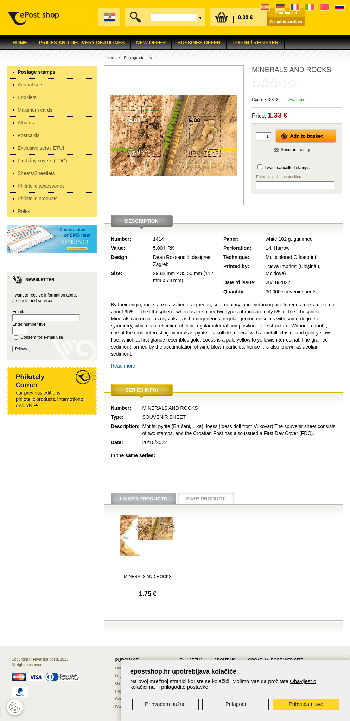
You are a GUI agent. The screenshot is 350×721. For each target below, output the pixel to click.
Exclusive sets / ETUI (41, 148)
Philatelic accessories (41, 186)
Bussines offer (199, 42)
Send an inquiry (295, 149)
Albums (26, 122)
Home (20, 42)
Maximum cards (35, 110)
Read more (123, 366)
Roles (24, 211)
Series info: (141, 390)
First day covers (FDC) (42, 160)
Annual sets (30, 84)
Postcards (28, 135)
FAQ (119, 706)
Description (142, 221)
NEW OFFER (151, 42)
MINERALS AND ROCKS (147, 576)
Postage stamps (36, 72)
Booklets (27, 97)
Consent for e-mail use (41, 337)
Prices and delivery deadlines (82, 42)
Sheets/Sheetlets (36, 173)
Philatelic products (38, 198)
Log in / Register (255, 42)
